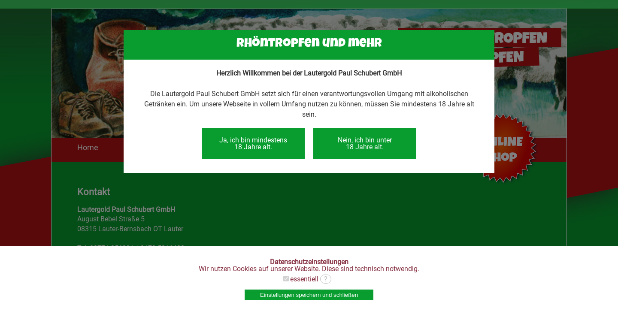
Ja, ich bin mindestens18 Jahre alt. (253, 143)
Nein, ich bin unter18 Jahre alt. (365, 143)
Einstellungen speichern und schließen (309, 295)
